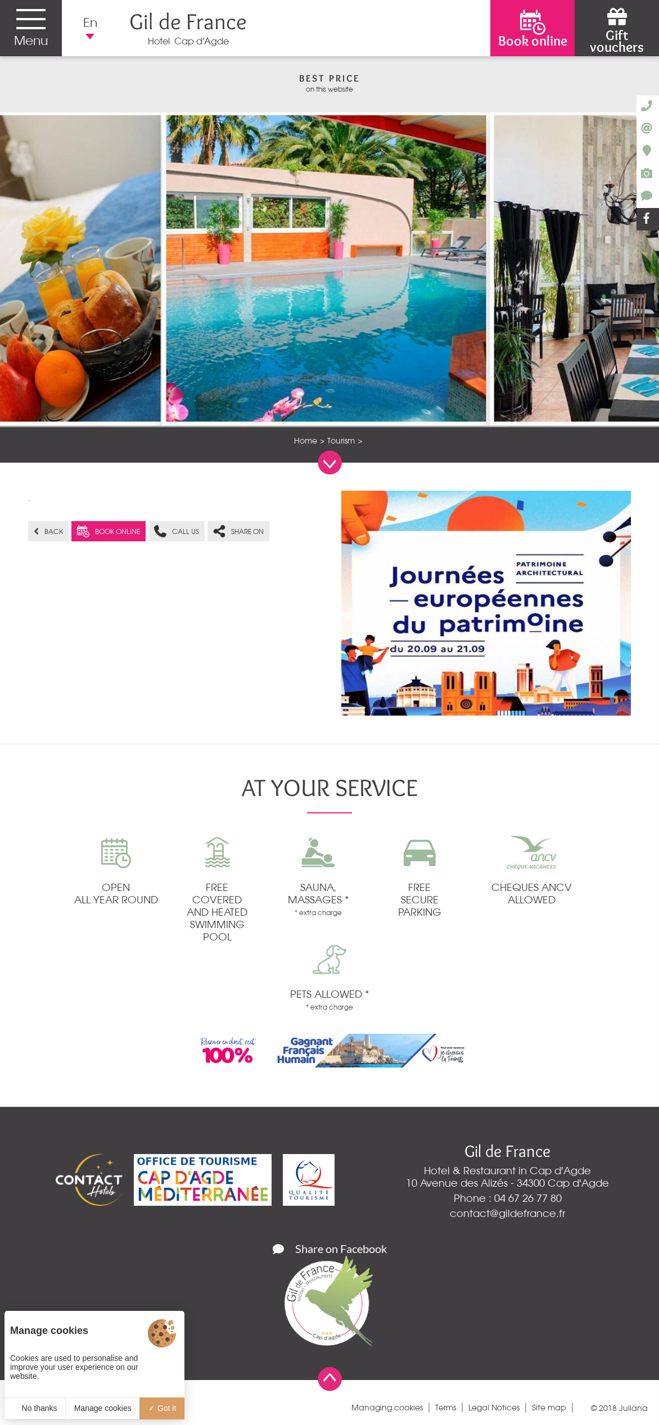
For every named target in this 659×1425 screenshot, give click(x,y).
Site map (549, 1408)
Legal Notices (494, 1408)
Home (305, 441)
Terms (445, 1408)
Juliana (633, 1408)
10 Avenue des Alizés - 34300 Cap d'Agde (507, 1183)
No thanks (35, 1408)
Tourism (341, 441)
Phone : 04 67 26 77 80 (508, 1198)
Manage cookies (103, 1408)
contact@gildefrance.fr (507, 1213)
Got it (162, 1408)
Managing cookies (387, 1408)
